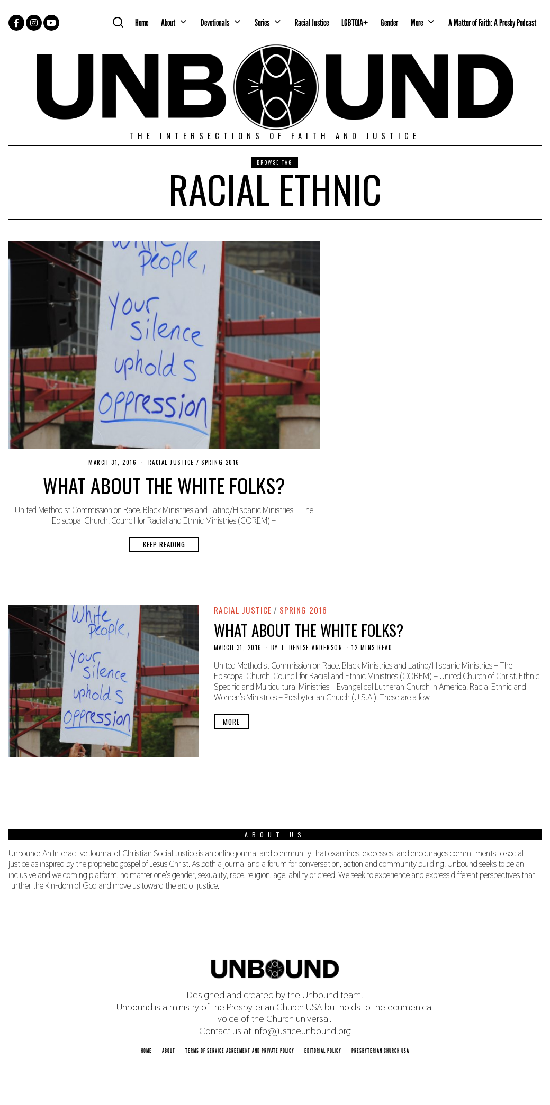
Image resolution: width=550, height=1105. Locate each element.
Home (141, 22)
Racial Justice (312, 22)
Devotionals (215, 22)
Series (262, 22)
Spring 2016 (220, 462)
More (417, 22)
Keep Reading (164, 544)
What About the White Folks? (164, 485)
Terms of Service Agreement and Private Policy (239, 1050)
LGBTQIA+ (354, 22)
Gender (389, 22)
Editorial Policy (322, 1050)
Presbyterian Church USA (380, 1050)
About (168, 22)
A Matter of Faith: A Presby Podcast (492, 22)
